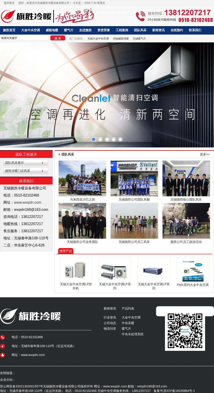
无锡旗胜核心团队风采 (186, 199)
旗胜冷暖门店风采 (17, 170)
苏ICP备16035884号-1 (179, 391)
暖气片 (68, 30)
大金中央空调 (30, 30)
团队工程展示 (26, 154)
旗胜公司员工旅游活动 (186, 242)
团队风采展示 (14, 162)
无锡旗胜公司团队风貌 (134, 199)
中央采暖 (128, 323)
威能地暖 (52, 30)
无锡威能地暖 (121, 38)
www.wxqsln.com (27, 202)
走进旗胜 (85, 30)
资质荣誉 (103, 30)
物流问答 (110, 328)
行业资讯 (110, 317)
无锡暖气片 (139, 38)
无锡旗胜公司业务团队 (82, 242)
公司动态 (110, 323)
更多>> (205, 154)
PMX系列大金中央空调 (192, 285)
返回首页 (9, 2)
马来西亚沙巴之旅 (82, 199)
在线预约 (177, 30)
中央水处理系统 (133, 334)
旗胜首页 (9, 30)
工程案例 (122, 30)
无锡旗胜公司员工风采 (134, 242)
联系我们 (195, 30)
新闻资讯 (158, 30)
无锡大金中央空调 (98, 38)
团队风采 (140, 30)
